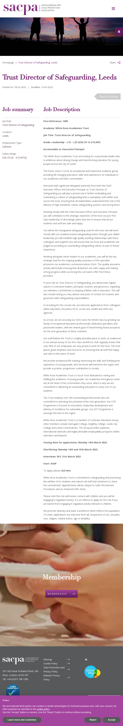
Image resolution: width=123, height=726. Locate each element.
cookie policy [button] (43, 709)
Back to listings (109, 96)
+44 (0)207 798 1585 (17, 669)
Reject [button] (93, 719)
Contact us (100, 689)
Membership (57, 588)
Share (113, 62)
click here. (66, 470)
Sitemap (47, 649)
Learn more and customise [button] (22, 719)
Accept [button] (111, 719)
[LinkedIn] (86, 649)
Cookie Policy (50, 653)
